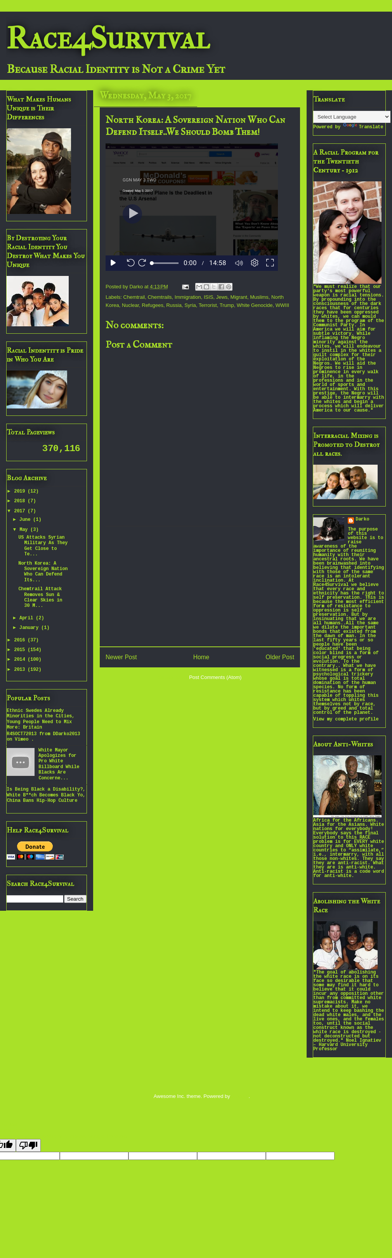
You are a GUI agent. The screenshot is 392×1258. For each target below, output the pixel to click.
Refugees (152, 305)
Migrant (239, 297)
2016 (21, 640)
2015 (21, 650)
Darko (362, 519)
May (24, 530)
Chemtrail (134, 297)
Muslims (259, 297)
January (30, 628)
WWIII (282, 305)
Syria (190, 305)
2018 (21, 501)
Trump (227, 305)
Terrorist (208, 305)
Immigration (188, 297)
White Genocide (255, 305)
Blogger (239, 1096)
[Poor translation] (28, 1145)
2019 (21, 491)
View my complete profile (345, 719)
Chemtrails (159, 297)
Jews (222, 297)
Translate (363, 127)
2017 (21, 511)
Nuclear (130, 305)
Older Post (279, 657)
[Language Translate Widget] (351, 117)
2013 (21, 670)
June (26, 520)
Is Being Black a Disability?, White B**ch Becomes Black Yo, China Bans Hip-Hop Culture (46, 795)
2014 (21, 660)
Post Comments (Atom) (215, 677)
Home (201, 657)
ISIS (208, 297)
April (27, 618)
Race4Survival (108, 38)
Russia (174, 305)
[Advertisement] (200, 586)
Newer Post (121, 657)
